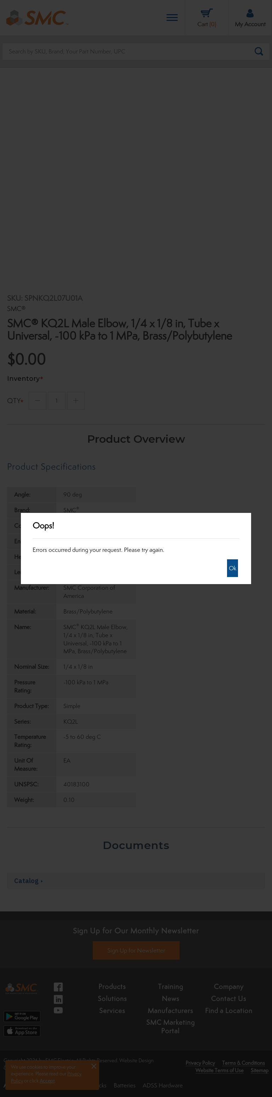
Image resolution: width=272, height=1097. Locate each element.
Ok (232, 568)
